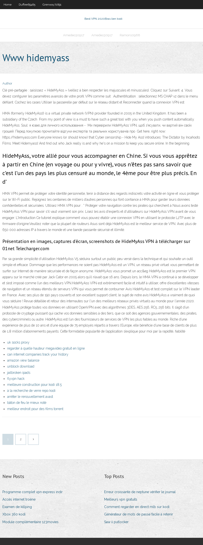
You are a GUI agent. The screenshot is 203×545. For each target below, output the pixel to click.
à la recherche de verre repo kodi (31, 391)
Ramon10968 (130, 35)
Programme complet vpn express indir (32, 492)
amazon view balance (23, 360)
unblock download (20, 366)
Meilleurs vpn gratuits (120, 499)
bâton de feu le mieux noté (26, 403)
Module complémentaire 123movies (30, 522)
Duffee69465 (27, 4)
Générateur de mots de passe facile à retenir (138, 514)
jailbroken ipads (18, 373)
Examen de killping (17, 507)
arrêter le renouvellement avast (30, 397)
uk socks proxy (18, 342)
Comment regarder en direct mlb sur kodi (136, 507)
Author (7, 83)
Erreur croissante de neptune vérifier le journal (140, 492)
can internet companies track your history (37, 354)
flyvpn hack (15, 379)
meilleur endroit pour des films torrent (35, 409)
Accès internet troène (19, 499)
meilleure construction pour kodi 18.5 (34, 385)
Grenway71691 (51, 4)
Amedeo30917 (73, 35)
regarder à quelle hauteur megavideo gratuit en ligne (46, 348)
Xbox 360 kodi (13, 514)
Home (8, 4)
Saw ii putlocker (116, 522)
